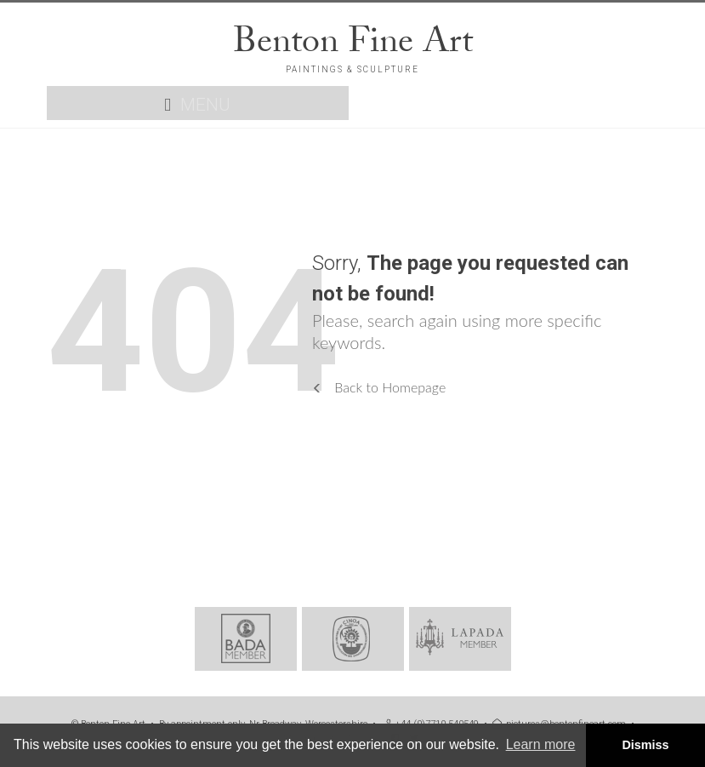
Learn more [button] (541, 744)
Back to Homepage (379, 387)
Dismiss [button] (645, 745)
